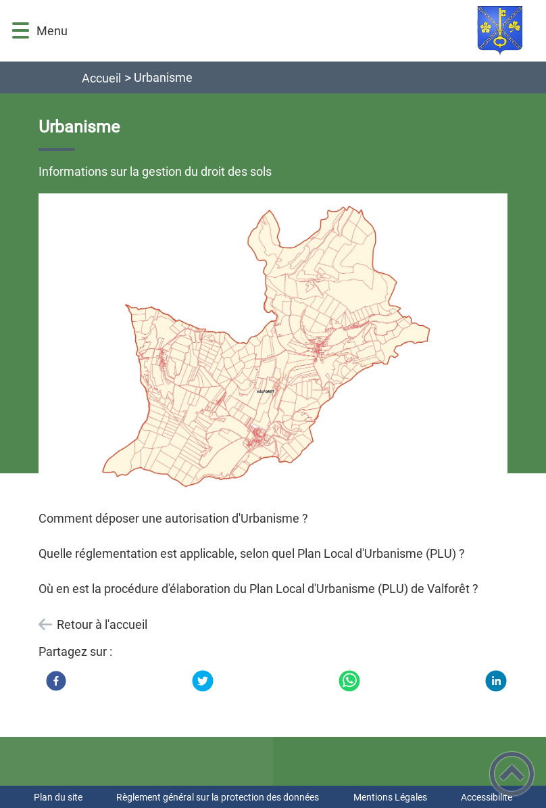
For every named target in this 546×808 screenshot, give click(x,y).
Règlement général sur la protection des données (217, 797)
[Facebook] (56, 681)
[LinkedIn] (496, 681)
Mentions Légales (390, 797)
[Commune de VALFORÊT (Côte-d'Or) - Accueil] (307, 30)
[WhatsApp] (349, 681)
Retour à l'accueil (102, 624)
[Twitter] (202, 681)
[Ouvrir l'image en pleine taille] (273, 344)
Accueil (101, 78)
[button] (20, 30)
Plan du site (58, 797)
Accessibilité (486, 797)
